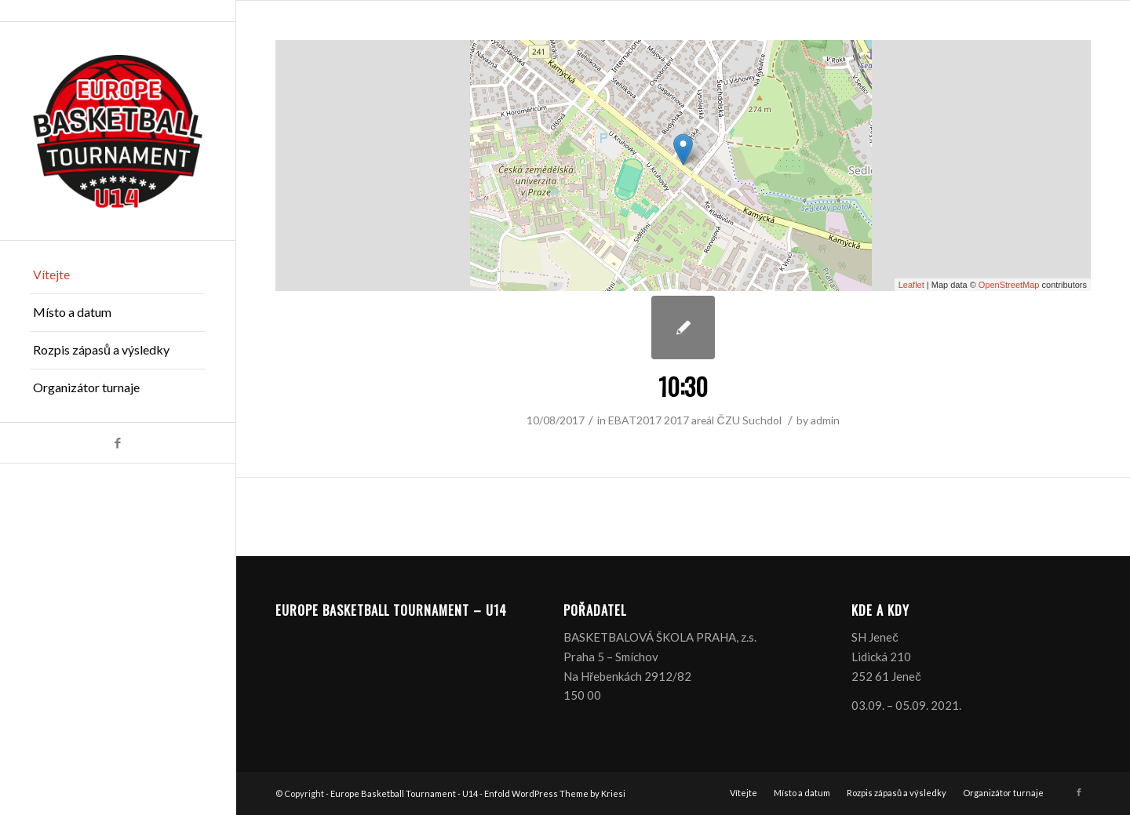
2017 (676, 420)
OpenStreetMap (1009, 284)
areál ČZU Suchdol (736, 420)
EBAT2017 (635, 420)
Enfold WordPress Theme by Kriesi (554, 793)
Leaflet (911, 284)
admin (825, 420)
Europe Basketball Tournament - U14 (404, 793)
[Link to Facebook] (117, 443)
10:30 (683, 386)
